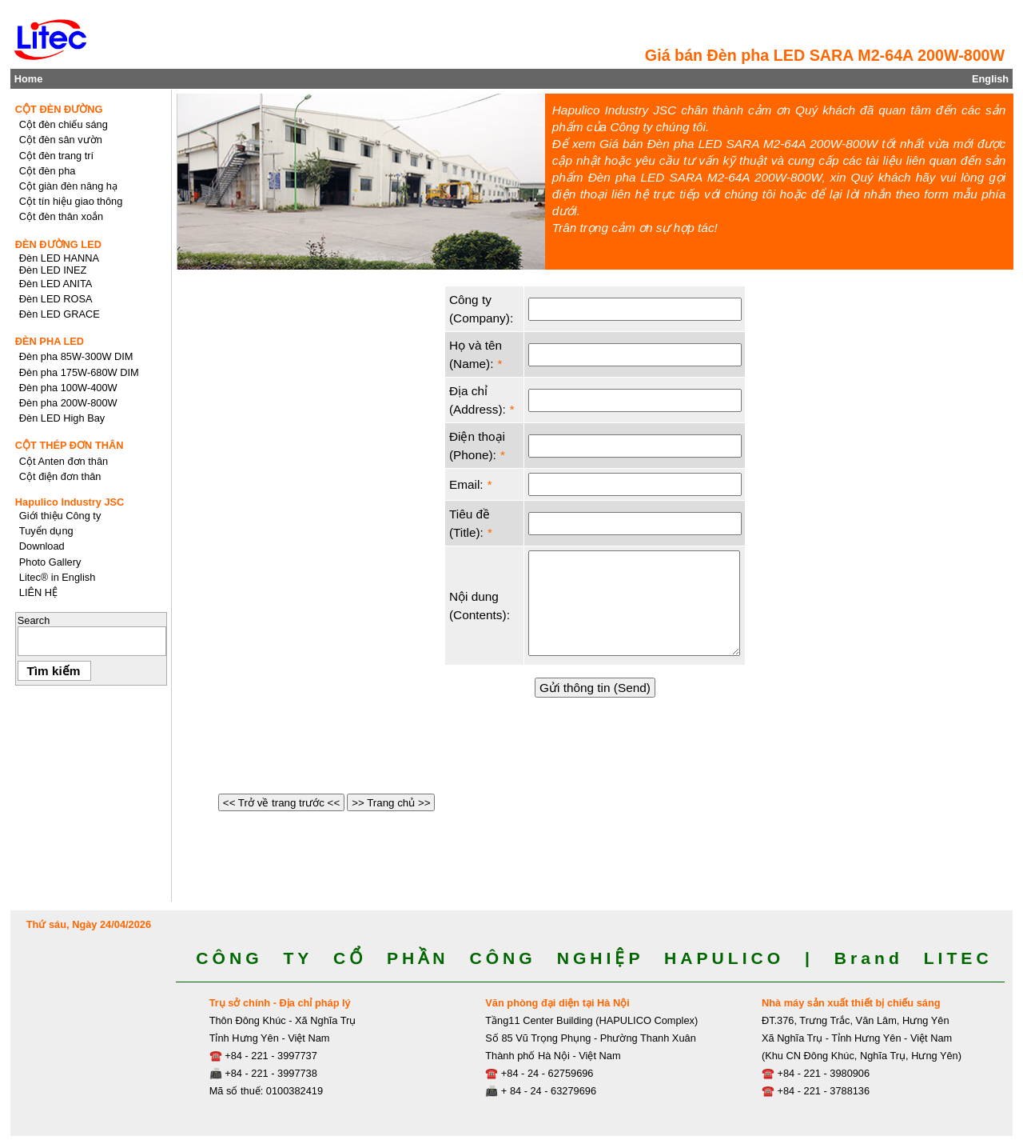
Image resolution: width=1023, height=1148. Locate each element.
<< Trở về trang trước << (281, 803)
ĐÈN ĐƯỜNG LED (58, 244)
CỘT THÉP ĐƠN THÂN (69, 445)
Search (34, 620)
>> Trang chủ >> (390, 803)
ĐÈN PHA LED (49, 341)
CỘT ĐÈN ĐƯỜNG (59, 109)
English (990, 79)
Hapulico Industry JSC (70, 502)
